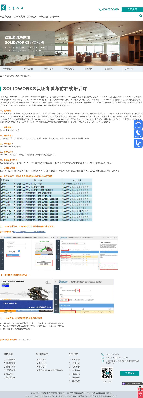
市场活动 (27, 76)
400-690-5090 (110, 9)
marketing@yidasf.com (117, 358)
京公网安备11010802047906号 (99, 393)
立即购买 (132, 9)
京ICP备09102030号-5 (76, 393)
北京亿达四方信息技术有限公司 (12, 7)
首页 (13, 76)
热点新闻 (19, 76)
